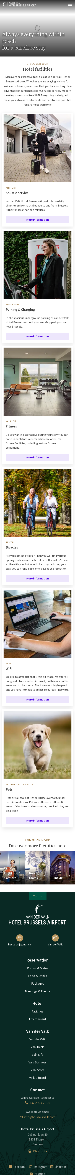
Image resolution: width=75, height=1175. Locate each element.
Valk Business (37, 1062)
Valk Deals (37, 1047)
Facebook (17, 1167)
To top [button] (37, 896)
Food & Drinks (37, 976)
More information (37, 219)
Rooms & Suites (37, 968)
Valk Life (37, 1055)
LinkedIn (58, 1167)
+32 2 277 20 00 (37, 1103)
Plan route (37, 1151)
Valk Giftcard (37, 1078)
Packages (37, 983)
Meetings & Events (37, 991)
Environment (37, 1019)
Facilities (37, 1011)
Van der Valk (55, 940)
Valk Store (37, 1070)
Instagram (38, 1167)
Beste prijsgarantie (20, 940)
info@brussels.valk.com (37, 1117)
